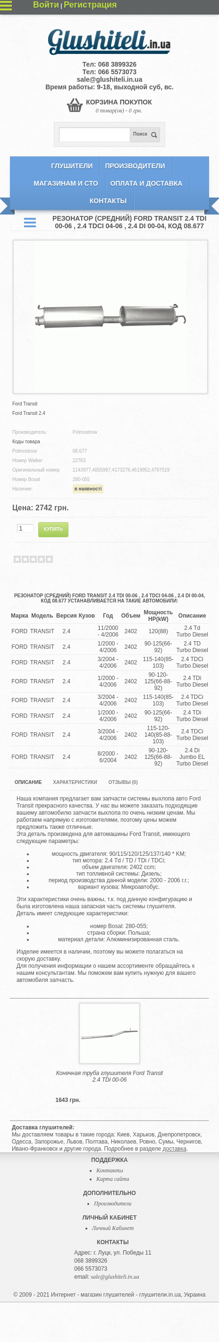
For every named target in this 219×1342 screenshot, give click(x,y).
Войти (46, 4)
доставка (174, 1148)
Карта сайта (112, 1179)
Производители (135, 166)
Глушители (72, 166)
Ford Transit (24, 403)
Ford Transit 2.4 (28, 413)
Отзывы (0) (123, 782)
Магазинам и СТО (66, 183)
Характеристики (75, 782)
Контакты (108, 201)
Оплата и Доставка (146, 183)
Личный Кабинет (113, 1228)
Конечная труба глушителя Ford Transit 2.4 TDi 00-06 (109, 1076)
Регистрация (90, 4)
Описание (28, 782)
